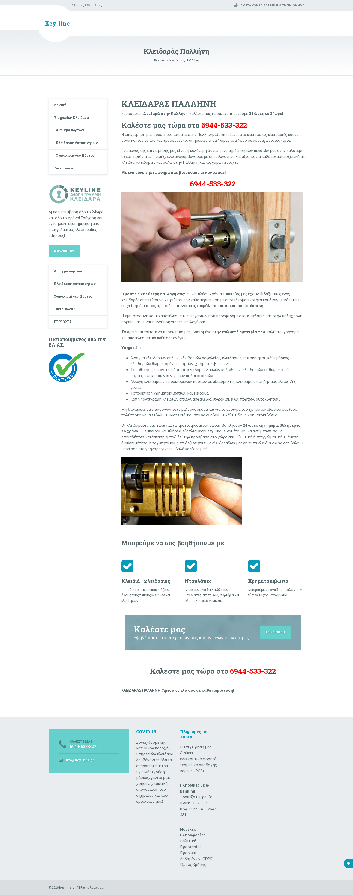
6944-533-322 (213, 184)
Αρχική (61, 105)
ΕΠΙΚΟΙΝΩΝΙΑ (275, 632)
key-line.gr (67, 888)
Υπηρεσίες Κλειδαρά (73, 120)
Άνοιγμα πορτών (72, 134)
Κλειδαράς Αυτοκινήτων (69, 151)
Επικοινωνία (66, 182)
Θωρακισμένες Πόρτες (78, 168)
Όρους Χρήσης (193, 865)
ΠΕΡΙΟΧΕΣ (64, 345)
